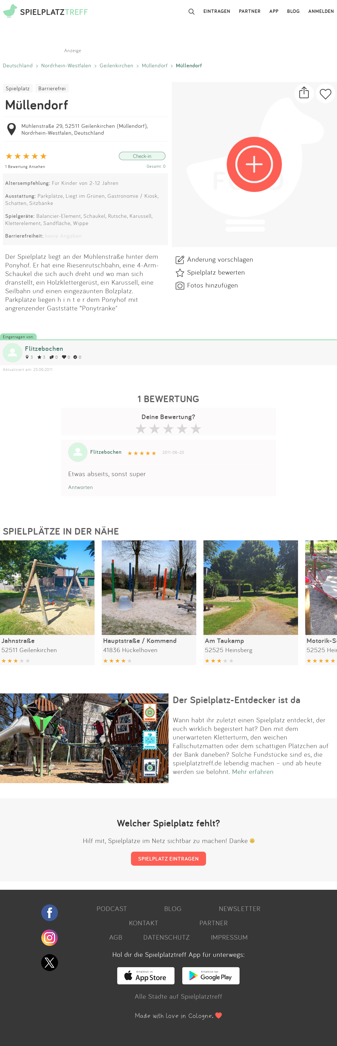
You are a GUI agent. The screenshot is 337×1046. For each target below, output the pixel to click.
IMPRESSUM (229, 937)
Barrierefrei (52, 88)
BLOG (293, 11)
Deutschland (18, 65)
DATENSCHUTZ (166, 937)
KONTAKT (143, 922)
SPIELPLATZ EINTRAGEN (168, 858)
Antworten (80, 487)
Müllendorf (155, 65)
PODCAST (112, 908)
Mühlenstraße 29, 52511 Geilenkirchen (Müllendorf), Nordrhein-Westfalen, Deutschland (84, 129)
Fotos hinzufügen (212, 285)
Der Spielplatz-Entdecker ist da (237, 699)
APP (274, 11)
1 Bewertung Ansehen (25, 166)
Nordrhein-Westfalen (66, 65)
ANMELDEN (321, 11)
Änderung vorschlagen (220, 259)
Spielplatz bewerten (216, 272)
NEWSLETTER (239, 908)
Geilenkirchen (117, 65)
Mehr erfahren (253, 771)
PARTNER (250, 11)
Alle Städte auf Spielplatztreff (178, 996)
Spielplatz (18, 88)
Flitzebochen (44, 348)
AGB (115, 937)
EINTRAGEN (216, 11)
